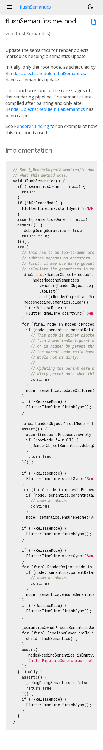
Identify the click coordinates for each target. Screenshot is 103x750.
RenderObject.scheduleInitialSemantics (45, 73)
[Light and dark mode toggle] (90, 6)
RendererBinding (31, 126)
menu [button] (10, 7)
